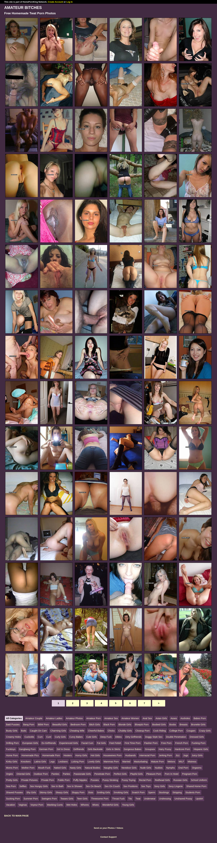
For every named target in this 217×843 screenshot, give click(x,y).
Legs (52, 761)
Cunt (48, 737)
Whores (85, 805)
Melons (171, 761)
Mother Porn (28, 767)
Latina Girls (40, 761)
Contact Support (108, 837)
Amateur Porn (93, 718)
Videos (119, 828)
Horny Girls (81, 755)
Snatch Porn (138, 792)
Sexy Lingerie (175, 786)
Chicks (111, 730)
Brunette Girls (198, 724)
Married (126, 761)
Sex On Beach (93, 786)
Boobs (172, 724)
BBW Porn (43, 724)
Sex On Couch (112, 786)
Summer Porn (31, 798)
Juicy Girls (197, 755)
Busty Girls (11, 730)
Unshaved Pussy (183, 798)
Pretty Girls (12, 780)
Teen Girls (82, 798)
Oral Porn (183, 767)
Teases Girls (66, 798)
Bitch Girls (94, 724)
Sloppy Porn (78, 792)
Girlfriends (78, 749)
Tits (130, 798)
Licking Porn (77, 761)
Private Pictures (29, 780)
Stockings (164, 792)
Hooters (68, 755)
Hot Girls (95, 755)
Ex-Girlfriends (49, 743)
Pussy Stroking (110, 780)
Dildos (118, 737)
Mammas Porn (111, 761)
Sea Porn (11, 786)
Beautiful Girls (59, 724)
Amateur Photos (74, 718)
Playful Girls (136, 774)
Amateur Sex (111, 718)
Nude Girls (145, 767)
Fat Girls (101, 743)
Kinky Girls (11, 761)
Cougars (191, 730)
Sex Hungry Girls (39, 786)
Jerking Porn (165, 755)
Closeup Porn (142, 730)
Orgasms (196, 767)
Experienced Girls (68, 743)
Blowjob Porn (142, 724)
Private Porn (47, 780)
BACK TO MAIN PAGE (16, 815)
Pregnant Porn (189, 774)
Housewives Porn (112, 755)
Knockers (26, 761)
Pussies (95, 780)
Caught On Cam (38, 730)
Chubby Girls (125, 730)
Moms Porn (12, 767)
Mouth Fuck (44, 767)
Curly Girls (60, 737)
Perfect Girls (120, 774)
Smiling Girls (103, 792)
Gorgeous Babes (132, 749)
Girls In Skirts (113, 749)
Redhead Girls (162, 780)
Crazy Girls (205, 730)
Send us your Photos (104, 828)
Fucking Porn (198, 743)
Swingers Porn (49, 798)
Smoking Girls (121, 792)
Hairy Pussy (165, 749)
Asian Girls (161, 718)
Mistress (192, 761)
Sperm (151, 792)
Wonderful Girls (110, 805)
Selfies (22, 786)
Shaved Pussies (14, 792)
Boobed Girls (159, 724)
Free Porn (166, 743)
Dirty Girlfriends (133, 737)
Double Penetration (176, 737)
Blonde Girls (124, 724)
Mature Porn (157, 761)
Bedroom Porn (78, 724)
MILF (181, 761)
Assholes (185, 718)
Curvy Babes (76, 737)
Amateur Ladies (54, 718)
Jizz (178, 755)
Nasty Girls (75, 767)
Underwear (149, 798)
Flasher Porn (151, 743)
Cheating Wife (77, 730)
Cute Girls (91, 737)
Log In (69, 2)
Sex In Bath (57, 786)
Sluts (90, 792)
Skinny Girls (46, 792)
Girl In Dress (63, 749)
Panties (55, 774)
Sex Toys (146, 786)
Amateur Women (130, 718)
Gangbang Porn (27, 749)
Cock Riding (159, 730)
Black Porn (109, 724)
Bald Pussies (13, 724)
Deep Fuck (106, 737)
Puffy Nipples (80, 780)
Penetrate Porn (102, 774)
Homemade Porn (51, 755)
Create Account (55, 2)
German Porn (46, 749)
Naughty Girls (111, 767)
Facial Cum (87, 743)
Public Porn (64, 780)
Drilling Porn (12, 743)
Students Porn (192, 792)
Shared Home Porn (196, 786)
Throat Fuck (118, 798)
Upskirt (199, 798)
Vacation (10, 805)
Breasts (184, 724)
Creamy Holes (13, 737)
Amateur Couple (33, 718)
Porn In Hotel (171, 774)
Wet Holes (71, 805)
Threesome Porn (99, 798)
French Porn (181, 743)
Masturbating (140, 761)
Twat (138, 798)
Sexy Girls (159, 786)
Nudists (159, 767)
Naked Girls (60, 767)
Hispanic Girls (201, 749)
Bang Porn (28, 724)
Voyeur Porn (36, 805)
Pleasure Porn (153, 774)
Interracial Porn (147, 755)
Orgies (9, 774)
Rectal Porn (145, 780)
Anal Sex (147, 718)
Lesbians (63, 761)
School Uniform (199, 780)
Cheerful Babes (96, 730)
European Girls (30, 743)
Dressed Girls (197, 737)
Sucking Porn (13, 798)
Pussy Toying (129, 780)
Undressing (165, 798)
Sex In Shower (74, 786)
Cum (40, 737)
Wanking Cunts (55, 805)
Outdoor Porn (41, 774)
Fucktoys (10, 749)
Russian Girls (180, 780)
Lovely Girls (94, 761)
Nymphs (170, 767)
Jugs (185, 755)
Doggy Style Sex (153, 737)
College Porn (176, 730)
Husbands (130, 755)
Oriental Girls (23, 774)
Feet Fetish (115, 743)
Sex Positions (130, 786)
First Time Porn (133, 743)
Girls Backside (95, 749)
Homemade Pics (30, 755)
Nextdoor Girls (129, 767)
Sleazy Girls (62, 792)
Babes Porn (200, 718)
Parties (66, 774)
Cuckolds (29, 737)
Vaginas (23, 805)
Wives (95, 805)
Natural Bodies (92, 767)
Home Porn (12, 755)
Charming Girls (58, 730)
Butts (23, 730)
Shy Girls (31, 792)
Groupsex (150, 749)
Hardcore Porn (182, 749)
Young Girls (128, 805)
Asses (174, 718)
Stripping (177, 792)
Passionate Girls (82, 774)
